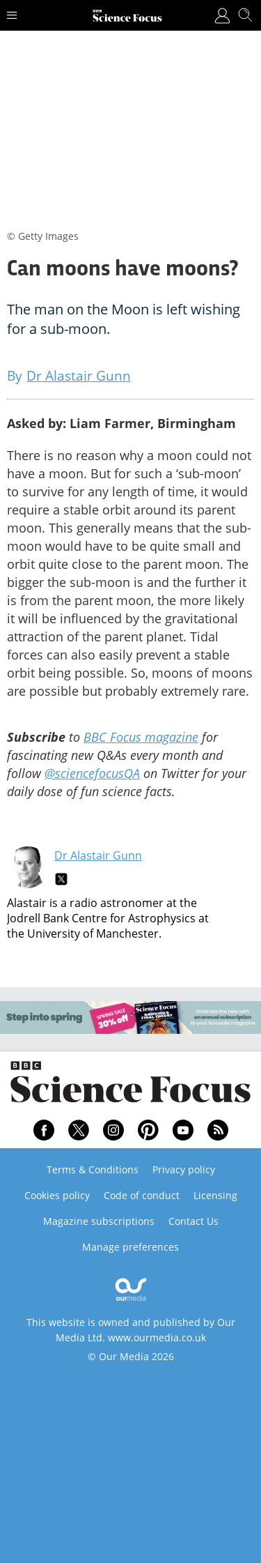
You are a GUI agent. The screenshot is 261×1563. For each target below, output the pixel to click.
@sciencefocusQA (92, 773)
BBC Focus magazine (141, 737)
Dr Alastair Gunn (98, 855)
